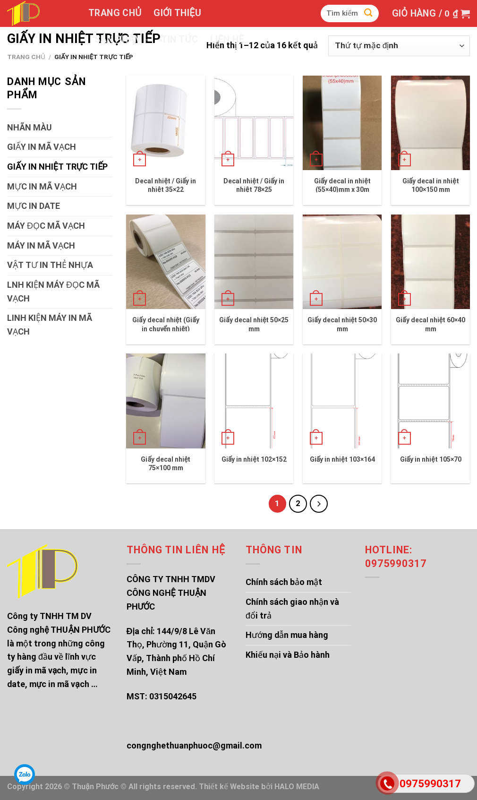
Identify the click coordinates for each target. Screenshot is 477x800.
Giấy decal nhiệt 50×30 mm (342, 324)
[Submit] (368, 13)
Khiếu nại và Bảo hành (288, 655)
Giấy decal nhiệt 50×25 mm (254, 324)
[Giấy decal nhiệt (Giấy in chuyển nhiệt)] (165, 262)
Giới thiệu (177, 13)
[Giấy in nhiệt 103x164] (342, 400)
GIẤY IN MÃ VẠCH (41, 147)
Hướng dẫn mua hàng (287, 635)
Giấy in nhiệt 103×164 (342, 459)
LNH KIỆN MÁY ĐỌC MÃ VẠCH (53, 291)
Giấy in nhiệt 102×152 (254, 459)
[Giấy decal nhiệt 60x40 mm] (430, 262)
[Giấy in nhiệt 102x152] (253, 400)
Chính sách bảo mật (284, 582)
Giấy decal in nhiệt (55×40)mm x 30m (342, 185)
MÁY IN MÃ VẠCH (41, 245)
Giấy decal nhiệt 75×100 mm (165, 464)
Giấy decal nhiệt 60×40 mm (430, 324)
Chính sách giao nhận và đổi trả (292, 608)
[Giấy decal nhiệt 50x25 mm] (253, 262)
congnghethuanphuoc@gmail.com (194, 745)
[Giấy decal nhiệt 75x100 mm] (165, 400)
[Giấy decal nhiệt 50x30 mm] (342, 262)
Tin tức (179, 39)
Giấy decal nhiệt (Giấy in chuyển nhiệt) (165, 324)
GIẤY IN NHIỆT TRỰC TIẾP (57, 167)
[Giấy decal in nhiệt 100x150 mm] (430, 123)
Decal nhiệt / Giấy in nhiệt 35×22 (165, 185)
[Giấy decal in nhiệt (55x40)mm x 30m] (342, 123)
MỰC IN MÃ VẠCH (42, 186)
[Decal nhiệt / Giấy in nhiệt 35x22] (165, 123)
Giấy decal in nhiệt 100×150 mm (430, 185)
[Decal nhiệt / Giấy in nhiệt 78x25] (253, 123)
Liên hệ (227, 39)
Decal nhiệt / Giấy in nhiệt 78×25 (253, 185)
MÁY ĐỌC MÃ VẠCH (46, 226)
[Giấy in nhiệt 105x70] (430, 400)
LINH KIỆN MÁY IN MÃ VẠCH (49, 324)
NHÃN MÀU (29, 127)
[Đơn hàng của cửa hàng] (399, 45)
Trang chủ (114, 13)
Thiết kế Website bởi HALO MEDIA (259, 786)
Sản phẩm (121, 39)
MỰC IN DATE (33, 206)
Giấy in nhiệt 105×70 (430, 459)
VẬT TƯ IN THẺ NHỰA (50, 265)
